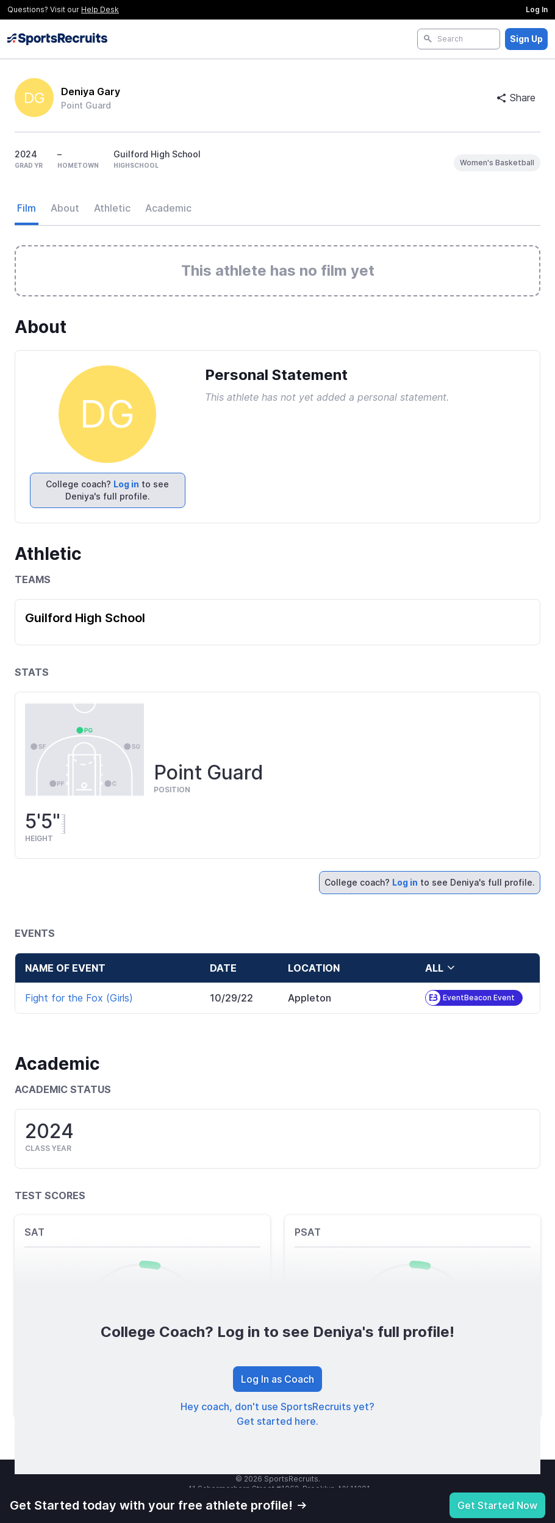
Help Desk (100, 9)
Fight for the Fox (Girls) (79, 998)
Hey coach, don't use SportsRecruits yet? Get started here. (277, 1413)
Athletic (112, 208)
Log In (537, 9)
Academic (168, 208)
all (440, 968)
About (65, 208)
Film (26, 208)
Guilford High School (85, 618)
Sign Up (526, 39)
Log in (126, 484)
